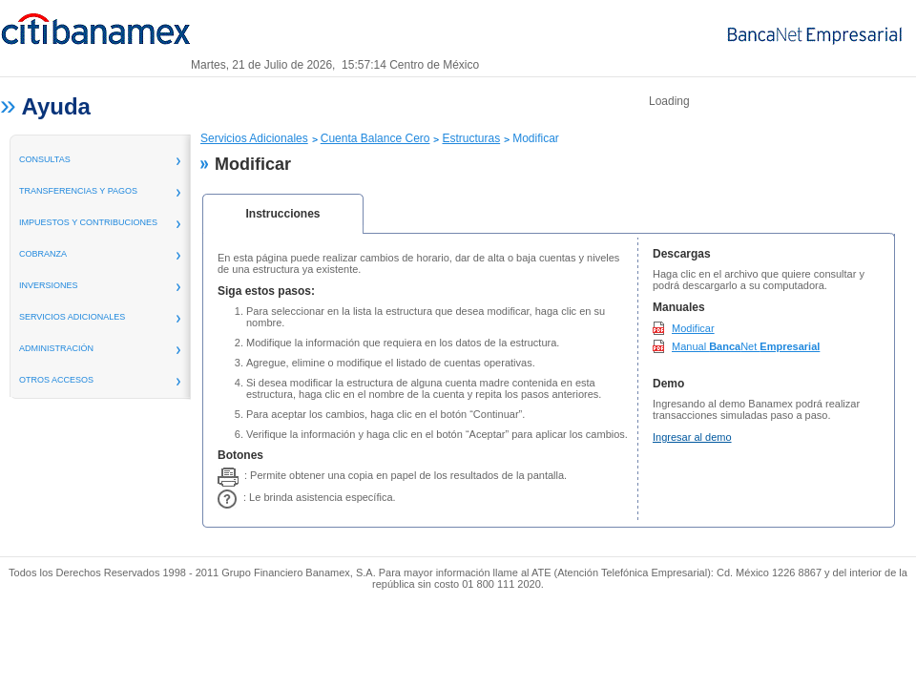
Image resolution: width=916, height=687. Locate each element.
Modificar (693, 328)
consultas (45, 159)
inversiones (48, 285)
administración (56, 348)
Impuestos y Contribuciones (88, 222)
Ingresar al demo (692, 437)
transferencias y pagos (78, 191)
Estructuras (471, 138)
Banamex (95, 36)
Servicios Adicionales (254, 138)
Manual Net (746, 346)
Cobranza (43, 254)
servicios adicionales (72, 317)
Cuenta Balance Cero (375, 138)
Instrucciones (282, 213)
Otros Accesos (56, 380)
